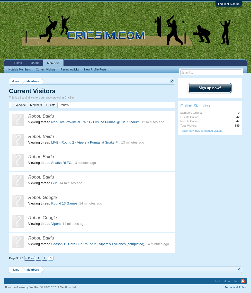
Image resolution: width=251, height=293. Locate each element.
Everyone (20, 104)
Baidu (48, 116)
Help (218, 281)
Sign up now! (210, 87)
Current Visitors (46, 69)
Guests (50, 104)
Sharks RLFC (61, 163)
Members (36, 104)
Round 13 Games (64, 203)
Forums (34, 62)
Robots (64, 104)
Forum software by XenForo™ (41, 287)
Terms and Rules (235, 287)
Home (18, 62)
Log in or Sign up (228, 3)
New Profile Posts (95, 69)
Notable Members (19, 69)
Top (236, 281)
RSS (243, 281)
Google (50, 197)
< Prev (29, 258)
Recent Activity (69, 69)
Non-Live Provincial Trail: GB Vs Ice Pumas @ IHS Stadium (95, 122)
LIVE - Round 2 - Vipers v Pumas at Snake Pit (85, 142)
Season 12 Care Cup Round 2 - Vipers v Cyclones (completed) (97, 244)
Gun (54, 183)
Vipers (56, 224)
